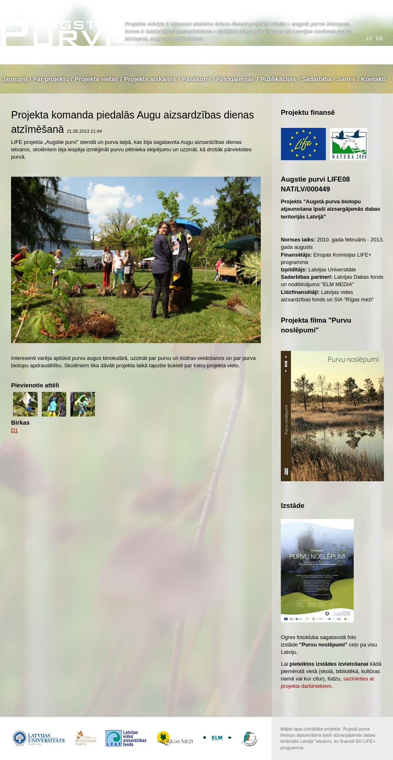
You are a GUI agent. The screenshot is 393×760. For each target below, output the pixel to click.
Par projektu (51, 78)
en (379, 38)
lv (369, 38)
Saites (346, 78)
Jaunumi (14, 78)
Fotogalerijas (236, 78)
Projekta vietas (96, 78)
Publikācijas (278, 78)
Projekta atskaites (150, 78)
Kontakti (373, 78)
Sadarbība (317, 78)
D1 (14, 430)
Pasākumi (196, 78)
